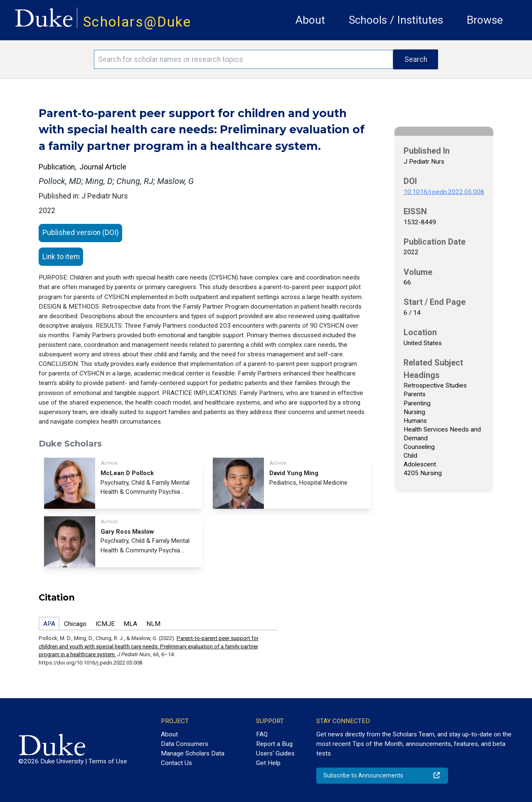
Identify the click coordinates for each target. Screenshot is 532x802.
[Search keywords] (243, 59)
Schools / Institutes (396, 20)
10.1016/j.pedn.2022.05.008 (444, 192)
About (310, 20)
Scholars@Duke (137, 22)
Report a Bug (274, 744)
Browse (485, 20)
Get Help (268, 763)
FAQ (262, 734)
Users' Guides (275, 753)
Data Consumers (184, 744)
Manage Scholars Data (192, 753)
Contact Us (176, 763)
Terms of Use (108, 761)
